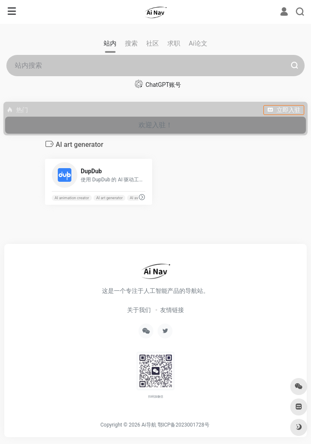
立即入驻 (283, 109)
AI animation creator (71, 198)
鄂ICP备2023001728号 (183, 425)
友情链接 (172, 310)
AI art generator (109, 198)
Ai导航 (148, 425)
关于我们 (139, 310)
